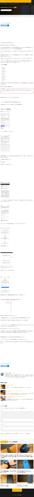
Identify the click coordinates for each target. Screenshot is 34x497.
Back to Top (17, 490)
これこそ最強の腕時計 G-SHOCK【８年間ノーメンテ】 (17, 396)
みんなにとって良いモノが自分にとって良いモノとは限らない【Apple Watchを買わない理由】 (9, 456)
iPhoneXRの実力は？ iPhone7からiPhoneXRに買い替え (24, 472)
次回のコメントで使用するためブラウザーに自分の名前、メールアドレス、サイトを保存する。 (16, 433)
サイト (2, 428)
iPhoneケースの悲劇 (4, 485)
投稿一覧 (12, 373)
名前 (2, 420)
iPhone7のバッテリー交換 (22, 485)
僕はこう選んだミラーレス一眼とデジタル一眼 (14, 390)
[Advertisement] (17, 34)
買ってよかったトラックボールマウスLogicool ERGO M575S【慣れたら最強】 (25, 456)
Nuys (13, 42)
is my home (20, 494)
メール (2, 424)
